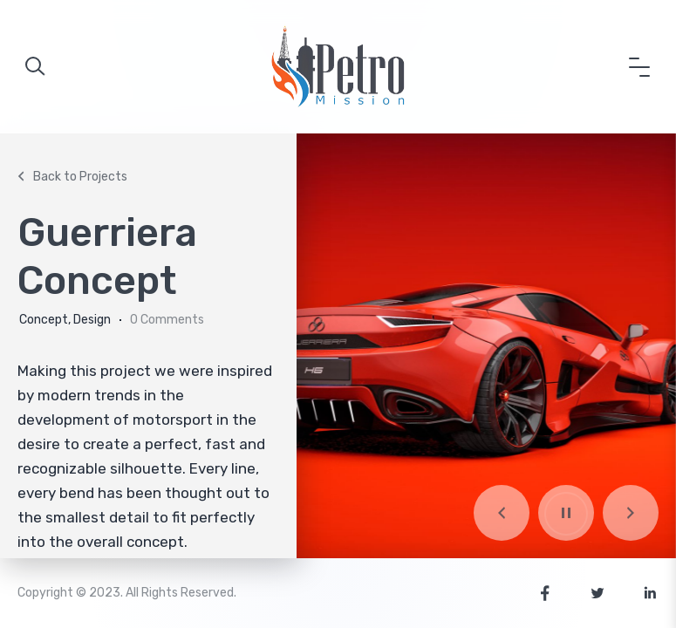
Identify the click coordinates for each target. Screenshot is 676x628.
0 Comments (167, 319)
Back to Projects (70, 176)
